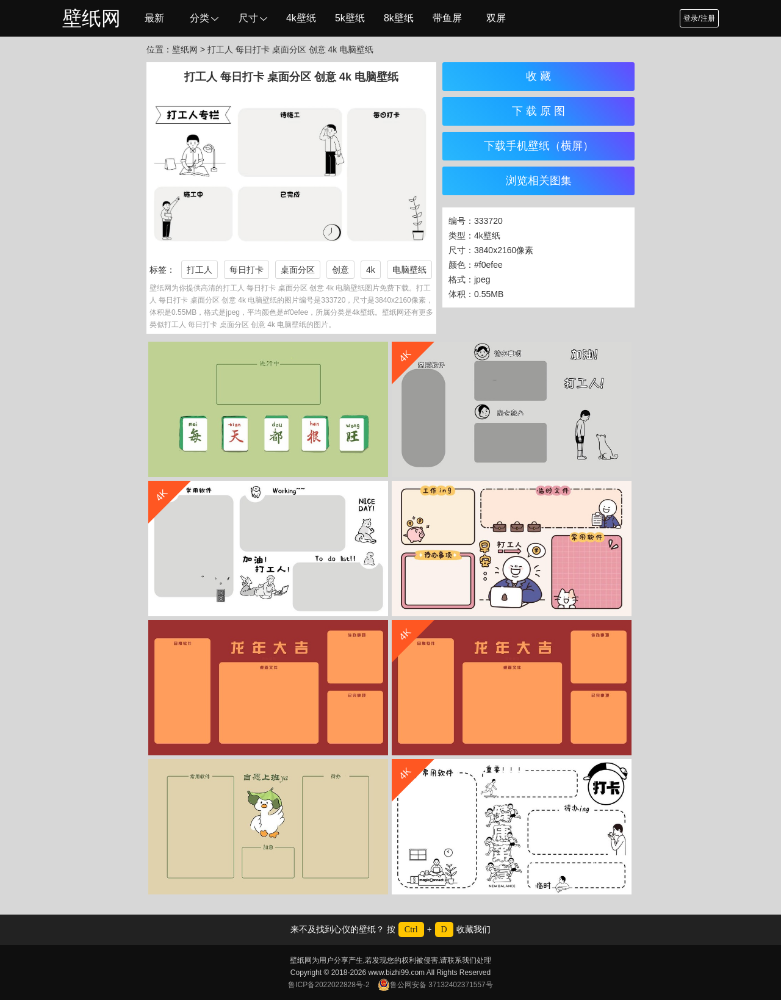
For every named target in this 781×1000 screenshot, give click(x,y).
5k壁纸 (350, 18)
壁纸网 (91, 18)
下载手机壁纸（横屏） (539, 146)
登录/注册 (698, 18)
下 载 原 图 (538, 111)
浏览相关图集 (539, 180)
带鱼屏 (447, 18)
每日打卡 (246, 270)
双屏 (496, 18)
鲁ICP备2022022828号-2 (328, 984)
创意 (340, 270)
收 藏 (538, 76)
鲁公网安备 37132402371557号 (435, 985)
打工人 (199, 270)
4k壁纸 (301, 18)
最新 (154, 18)
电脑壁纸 (409, 270)
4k (370, 270)
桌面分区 (298, 270)
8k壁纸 (399, 18)
